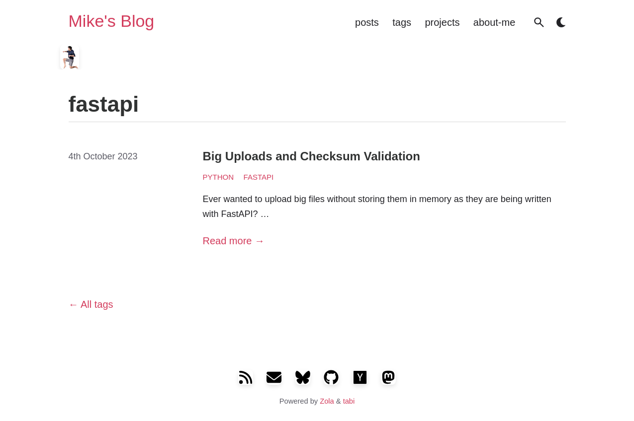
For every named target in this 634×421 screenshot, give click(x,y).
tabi (349, 401)
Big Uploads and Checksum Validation (311, 156)
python (218, 177)
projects (442, 22)
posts (367, 22)
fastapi (259, 177)
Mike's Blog (112, 21)
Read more (234, 240)
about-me (494, 22)
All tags (91, 304)
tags (401, 22)
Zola (327, 401)
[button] (539, 22)
